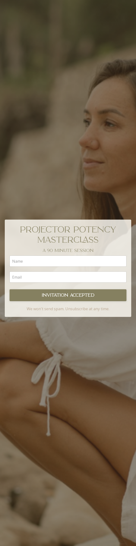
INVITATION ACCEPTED (68, 295)
